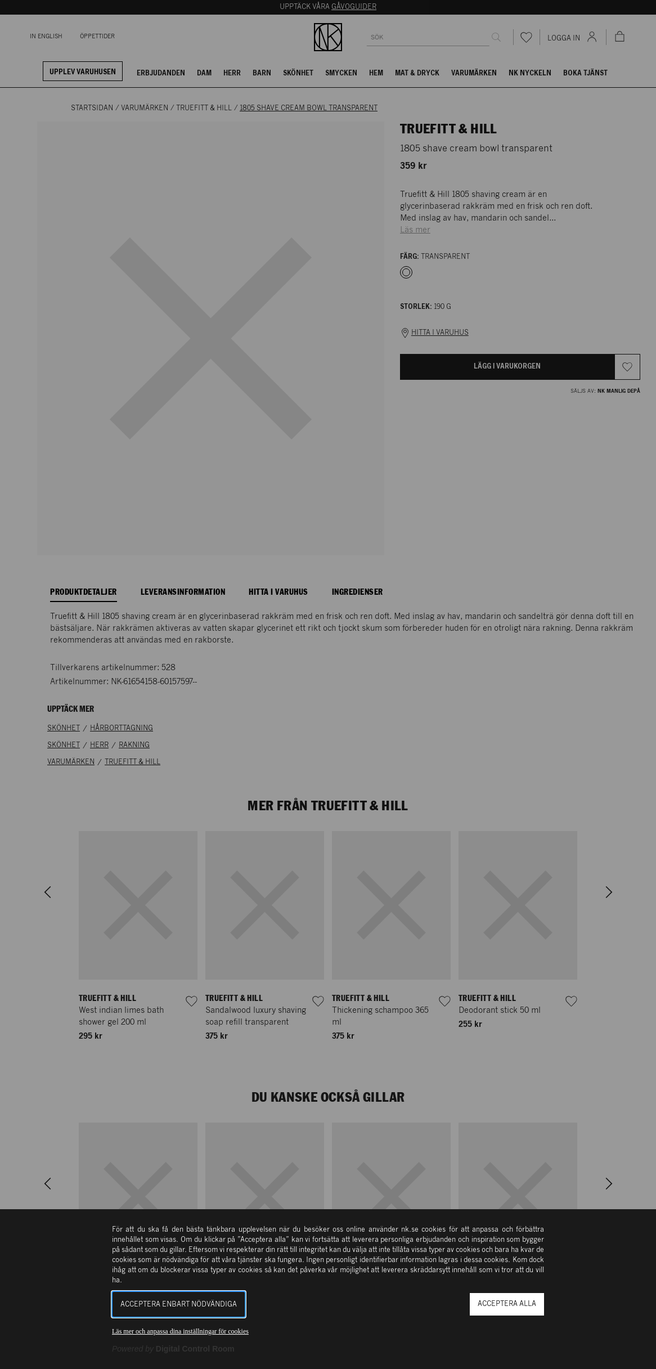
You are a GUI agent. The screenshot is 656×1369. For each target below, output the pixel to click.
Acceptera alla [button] (507, 1304)
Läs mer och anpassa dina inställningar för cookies (180, 1331)
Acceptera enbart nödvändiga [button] (178, 1304)
